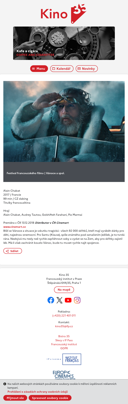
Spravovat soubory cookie (50, 398)
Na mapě (64, 289)
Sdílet (14, 251)
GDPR (64, 348)
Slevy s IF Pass (64, 340)
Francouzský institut (64, 344)
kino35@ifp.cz (64, 326)
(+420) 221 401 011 (64, 316)
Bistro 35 (64, 336)
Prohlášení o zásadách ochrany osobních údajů (38, 392)
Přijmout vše (15, 398)
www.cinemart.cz (14, 227)
